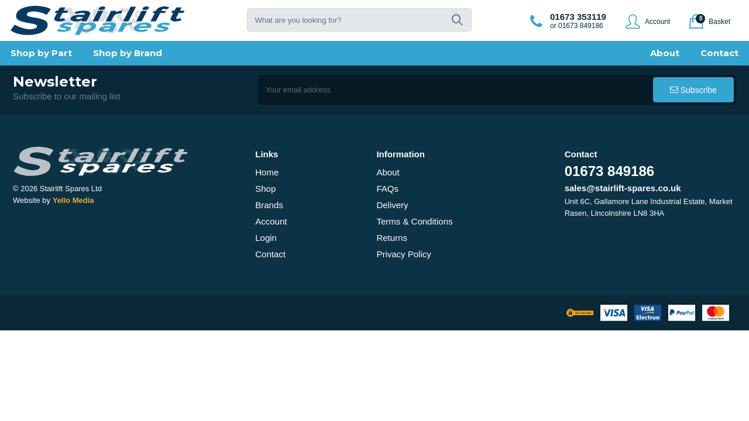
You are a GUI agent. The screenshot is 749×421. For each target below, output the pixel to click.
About (387, 172)
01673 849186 (610, 171)
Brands (269, 205)
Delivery (392, 205)
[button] (457, 20)
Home (267, 172)
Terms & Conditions (414, 221)
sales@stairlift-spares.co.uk (623, 188)
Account (271, 221)
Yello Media (73, 200)
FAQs (387, 189)
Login (266, 238)
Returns (391, 238)
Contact (270, 254)
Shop (265, 189)
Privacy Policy (403, 254)
